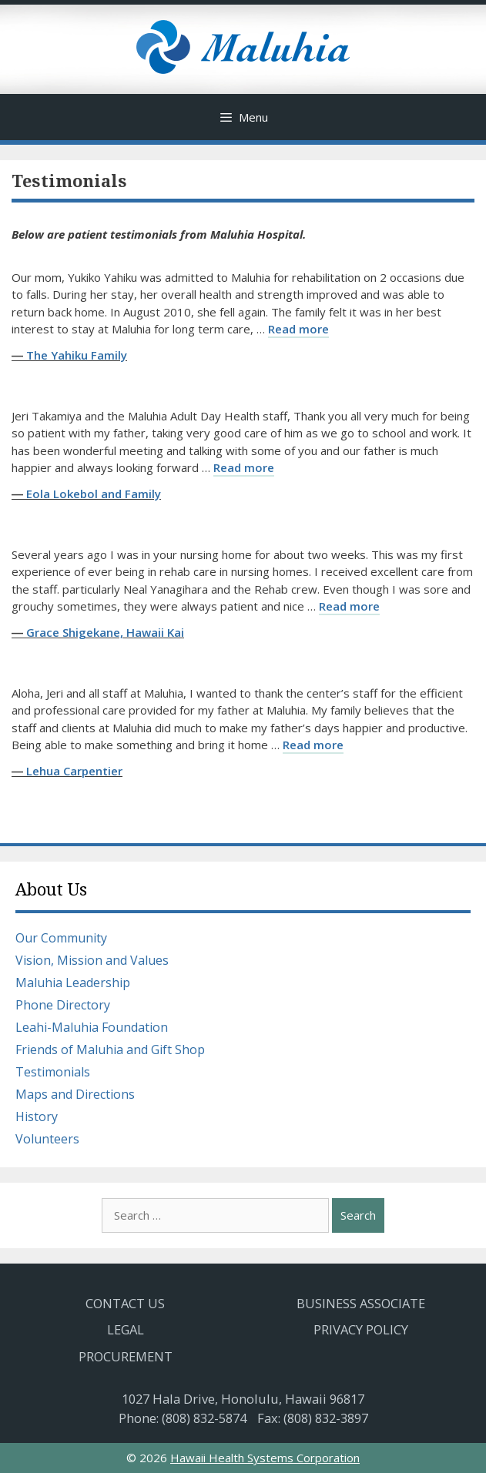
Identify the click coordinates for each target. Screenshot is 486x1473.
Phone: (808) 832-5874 (182, 1418)
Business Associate (361, 1303)
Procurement (126, 1356)
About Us (51, 889)
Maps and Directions (75, 1094)
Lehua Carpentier (74, 770)
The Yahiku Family (76, 355)
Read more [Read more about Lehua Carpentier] (313, 744)
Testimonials (52, 1071)
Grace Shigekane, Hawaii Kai (105, 632)
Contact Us (125, 1303)
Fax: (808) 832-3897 (312, 1418)
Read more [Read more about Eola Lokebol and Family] (243, 467)
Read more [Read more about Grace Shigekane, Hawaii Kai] (349, 606)
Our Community (61, 937)
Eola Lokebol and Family (93, 493)
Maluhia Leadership (72, 982)
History (36, 1116)
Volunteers (47, 1138)
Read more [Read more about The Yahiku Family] (298, 328)
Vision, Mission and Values (92, 960)
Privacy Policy (360, 1329)
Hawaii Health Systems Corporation (265, 1457)
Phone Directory (62, 1004)
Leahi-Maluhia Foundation (91, 1027)
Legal (125, 1329)
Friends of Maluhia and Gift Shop (110, 1049)
